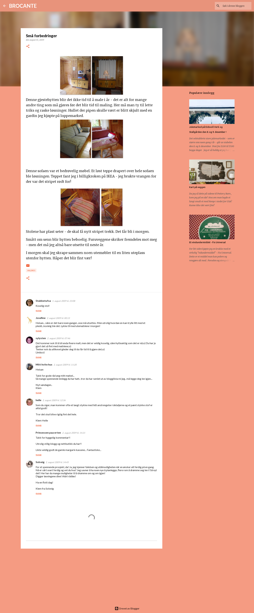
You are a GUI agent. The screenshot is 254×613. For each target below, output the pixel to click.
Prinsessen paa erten (48, 432)
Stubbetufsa (43, 300)
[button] (28, 46)
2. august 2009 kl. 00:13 (58, 318)
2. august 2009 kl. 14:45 (57, 462)
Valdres (31, 270)
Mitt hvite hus (44, 364)
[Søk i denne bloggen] (234, 6)
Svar (38, 310)
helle (38, 400)
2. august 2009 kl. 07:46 (58, 338)
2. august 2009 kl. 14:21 (73, 432)
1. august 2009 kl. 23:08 (63, 301)
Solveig (40, 462)
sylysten (41, 338)
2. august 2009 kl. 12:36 (54, 400)
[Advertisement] (91, 576)
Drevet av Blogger (127, 608)
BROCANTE (23, 6)
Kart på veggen (197, 187)
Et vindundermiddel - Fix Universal (207, 242)
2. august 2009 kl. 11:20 (65, 364)
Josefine (41, 317)
